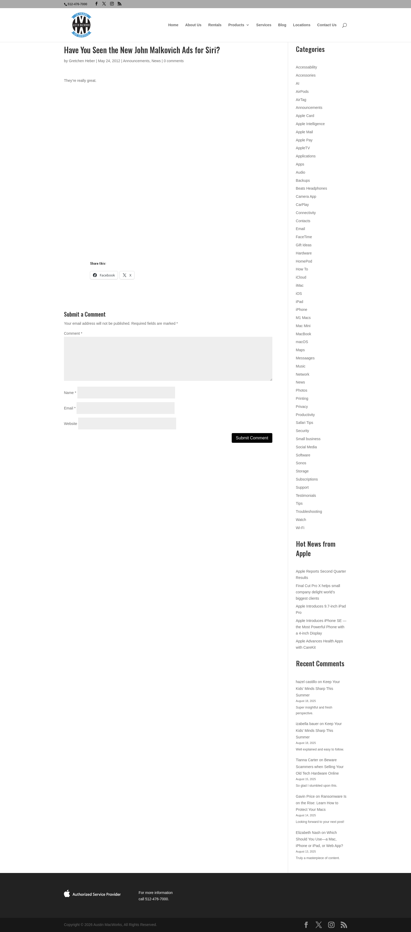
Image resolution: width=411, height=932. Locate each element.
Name (70, 393)
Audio (300, 172)
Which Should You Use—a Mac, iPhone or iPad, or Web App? (319, 839)
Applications (306, 156)
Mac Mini (303, 326)
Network (302, 374)
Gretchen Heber (82, 61)
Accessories (306, 75)
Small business (308, 439)
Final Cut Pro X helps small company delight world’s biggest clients (318, 592)
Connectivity (306, 213)
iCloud (301, 277)
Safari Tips (304, 422)
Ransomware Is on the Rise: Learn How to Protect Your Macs (321, 803)
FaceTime (304, 237)
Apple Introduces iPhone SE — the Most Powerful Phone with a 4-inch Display (321, 627)
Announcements (136, 61)
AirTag (301, 100)
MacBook (303, 334)
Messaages (305, 358)
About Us (193, 25)
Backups (303, 180)
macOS (302, 342)
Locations (301, 25)
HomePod (304, 261)
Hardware (304, 253)
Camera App (306, 196)
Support (302, 487)
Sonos (301, 463)
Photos (301, 390)
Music (301, 366)
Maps (300, 350)
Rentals (215, 25)
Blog (282, 25)
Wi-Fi (300, 528)
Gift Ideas (304, 245)
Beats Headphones (311, 188)
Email (69, 408)
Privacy (302, 406)
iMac (300, 285)
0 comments (174, 61)
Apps (300, 164)
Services (264, 25)
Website (70, 424)
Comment (73, 333)
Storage (302, 471)
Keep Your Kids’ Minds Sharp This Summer (318, 688)
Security (302, 431)
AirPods (302, 91)
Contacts (303, 221)
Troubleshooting (309, 511)
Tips (299, 503)
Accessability (306, 67)
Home (173, 25)
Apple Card (305, 116)
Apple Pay (304, 140)
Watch (301, 520)
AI (297, 83)
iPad (299, 302)
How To (302, 269)
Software (303, 455)
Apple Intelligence (310, 124)
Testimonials (306, 495)
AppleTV (303, 148)
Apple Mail (304, 132)
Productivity (305, 415)
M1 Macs (303, 318)
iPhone (301, 309)
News (156, 61)
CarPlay (302, 205)
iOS (299, 293)
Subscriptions (307, 479)
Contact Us (327, 25)
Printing (302, 398)
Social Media (306, 447)
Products (236, 25)
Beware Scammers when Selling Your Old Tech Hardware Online (320, 766)
